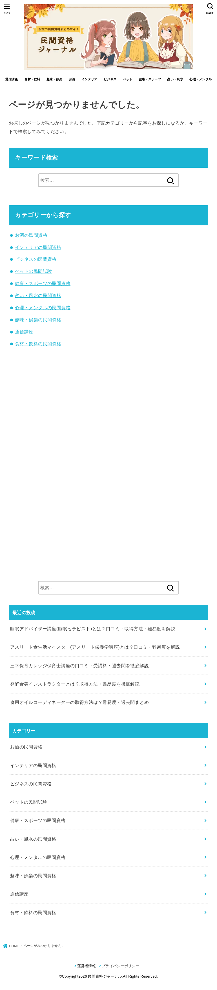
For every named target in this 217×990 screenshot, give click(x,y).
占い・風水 (175, 79)
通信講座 (11, 79)
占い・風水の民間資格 (38, 295)
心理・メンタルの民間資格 (42, 307)
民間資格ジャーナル (105, 976)
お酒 (72, 79)
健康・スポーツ (150, 79)
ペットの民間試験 (33, 271)
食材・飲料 (32, 79)
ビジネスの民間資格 (36, 259)
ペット (127, 79)
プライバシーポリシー (120, 966)
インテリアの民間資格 (38, 247)
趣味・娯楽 (54, 79)
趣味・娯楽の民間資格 (38, 319)
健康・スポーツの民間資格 (42, 283)
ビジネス (110, 79)
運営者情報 (86, 966)
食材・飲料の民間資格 (38, 343)
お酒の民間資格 (31, 235)
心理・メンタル (200, 79)
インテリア (89, 79)
